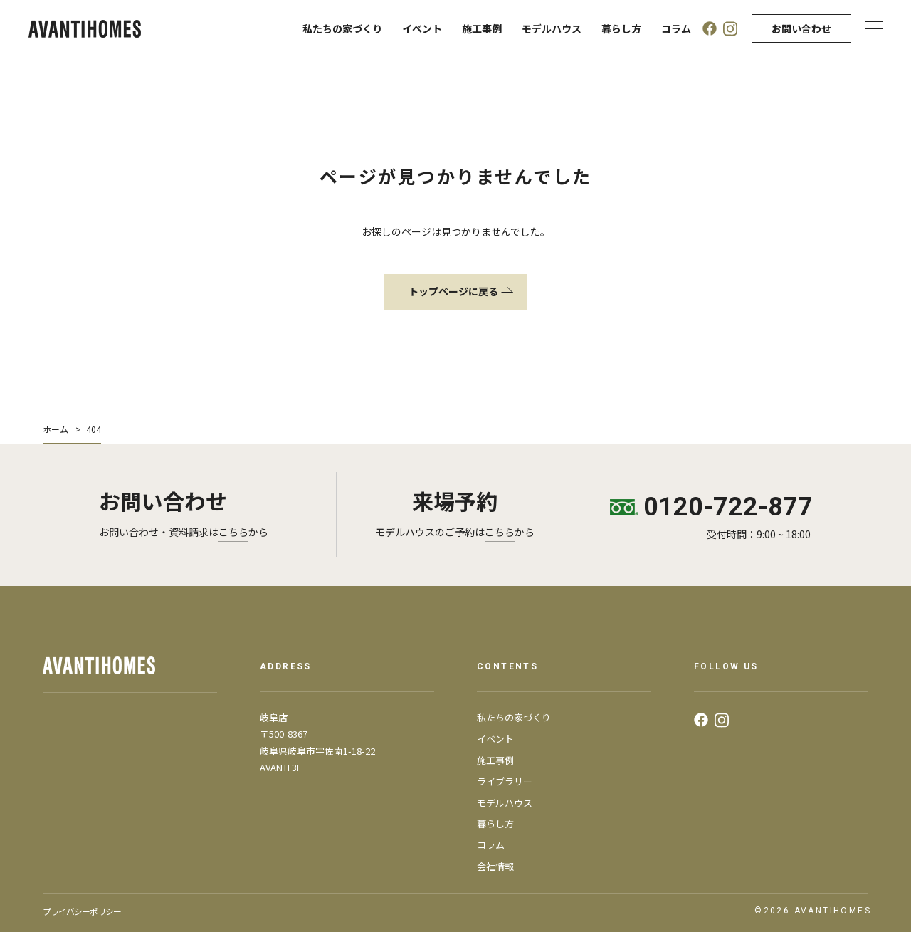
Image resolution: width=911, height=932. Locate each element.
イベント (422, 28)
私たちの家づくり (342, 28)
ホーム (55, 429)
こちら (233, 532)
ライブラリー (504, 781)
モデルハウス (551, 28)
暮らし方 (621, 28)
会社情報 (495, 866)
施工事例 (482, 28)
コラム (676, 28)
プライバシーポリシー (82, 911)
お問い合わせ (801, 28)
